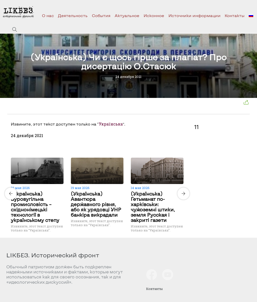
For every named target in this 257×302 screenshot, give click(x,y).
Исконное (154, 15)
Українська (111, 124)
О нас (48, 15)
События (101, 15)
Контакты (234, 15)
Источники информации (194, 15)
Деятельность (73, 15)
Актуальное (127, 15)
